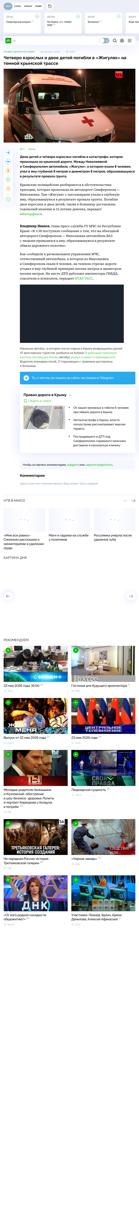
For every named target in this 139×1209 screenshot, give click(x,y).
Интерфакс (31, 214)
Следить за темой (39, 401)
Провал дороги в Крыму (19, 52)
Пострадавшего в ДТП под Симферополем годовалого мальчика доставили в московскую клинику (99, 441)
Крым (31, 149)
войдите (73, 464)
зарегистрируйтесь (99, 464)
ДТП (22, 149)
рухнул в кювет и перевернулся (93, 357)
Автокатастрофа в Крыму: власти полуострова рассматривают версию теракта (99, 424)
